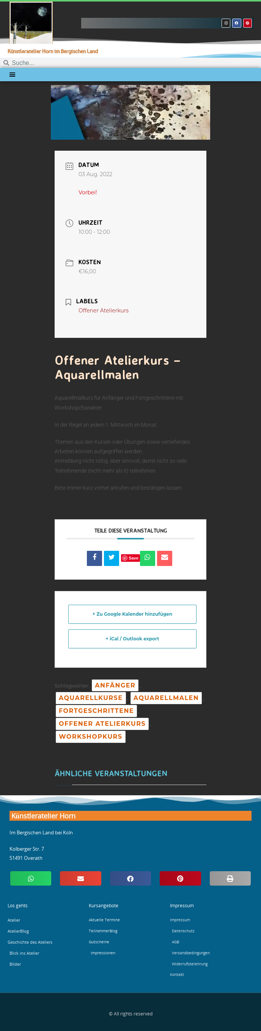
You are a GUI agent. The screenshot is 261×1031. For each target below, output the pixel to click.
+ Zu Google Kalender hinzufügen (132, 614)
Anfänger (115, 685)
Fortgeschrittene (96, 710)
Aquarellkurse (91, 698)
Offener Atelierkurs (102, 723)
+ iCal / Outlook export (132, 639)
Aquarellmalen (166, 698)
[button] (12, 75)
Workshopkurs (91, 736)
